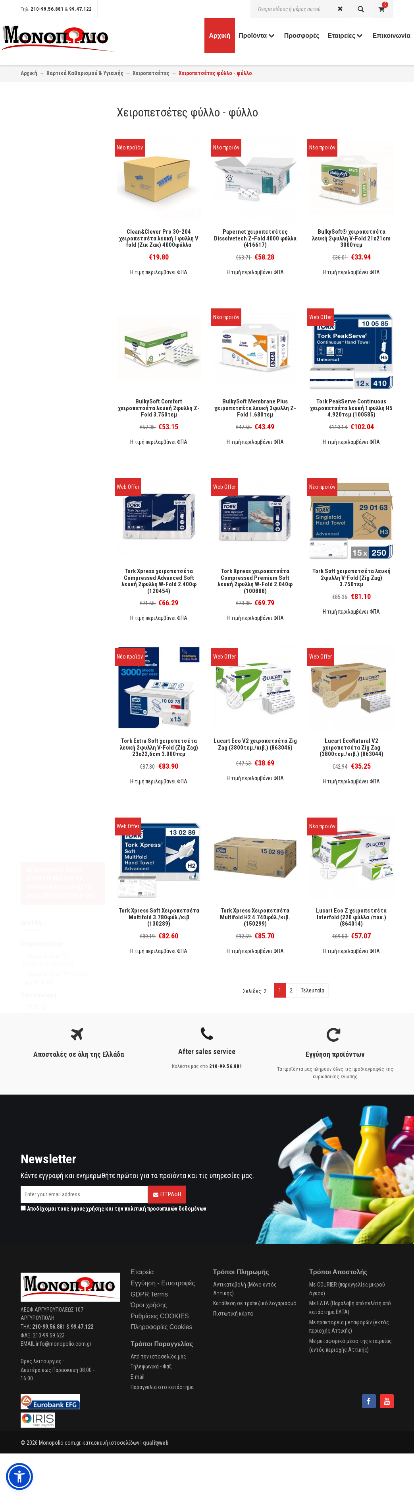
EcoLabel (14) (43, 264)
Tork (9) (36, 351)
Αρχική (29, 73)
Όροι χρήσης (149, 1305)
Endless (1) (40, 340)
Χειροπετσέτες (151, 73)
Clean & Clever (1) (47, 299)
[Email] (84, 1194)
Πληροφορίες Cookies (161, 1327)
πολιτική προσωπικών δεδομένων (165, 1208)
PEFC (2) (37, 243)
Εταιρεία (142, 1272)
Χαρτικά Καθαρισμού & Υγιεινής (84, 73)
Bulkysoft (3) (42, 288)
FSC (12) (37, 253)
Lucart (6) (38, 330)
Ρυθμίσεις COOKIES (160, 1316)
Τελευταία (312, 990)
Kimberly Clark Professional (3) (62, 319)
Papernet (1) (41, 309)
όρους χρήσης (87, 1208)
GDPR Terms (149, 1294)
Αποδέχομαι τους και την (113, 1208)
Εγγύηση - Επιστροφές (163, 1283)
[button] (19, 1476)
